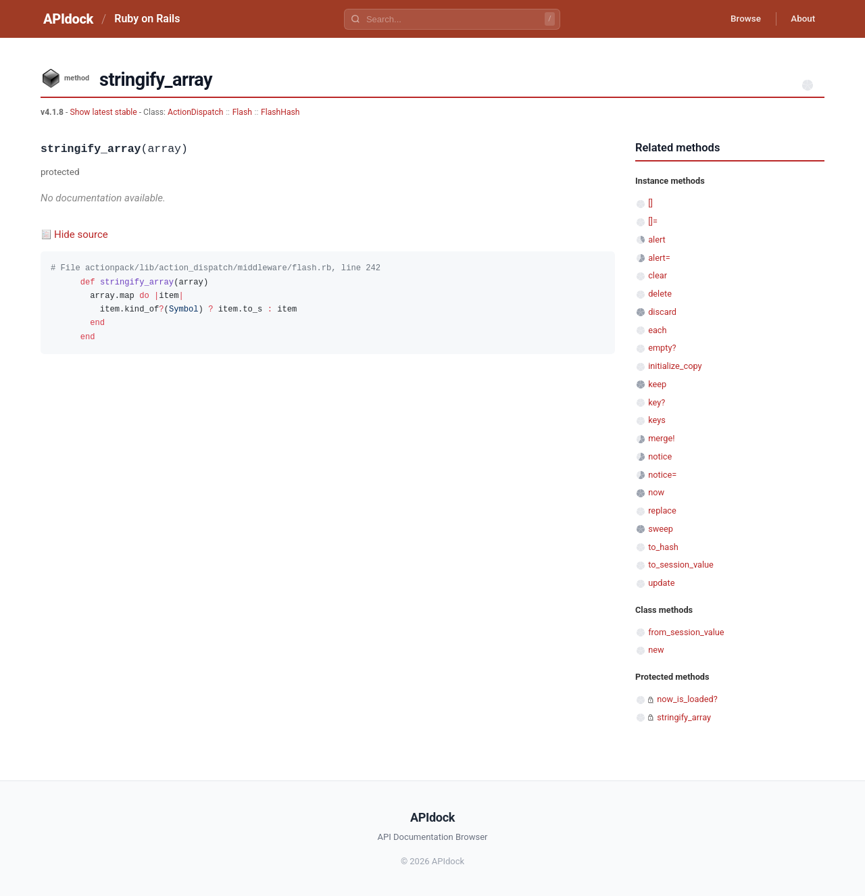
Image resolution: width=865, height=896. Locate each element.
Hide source (81, 234)
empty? (662, 348)
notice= (662, 475)
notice (660, 456)
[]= (653, 221)
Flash (242, 112)
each (657, 330)
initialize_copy (674, 366)
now (656, 492)
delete (660, 294)
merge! (661, 438)
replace (662, 510)
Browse (740, 19)
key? (656, 402)
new (656, 650)
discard (662, 312)
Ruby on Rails (147, 18)
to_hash (663, 547)
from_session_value (686, 632)
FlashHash (280, 112)
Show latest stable (104, 112)
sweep (660, 529)
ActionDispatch (195, 112)
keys (657, 420)
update (661, 583)
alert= (659, 258)
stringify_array (684, 717)
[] (650, 203)
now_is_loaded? (687, 699)
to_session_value (681, 564)
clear (657, 275)
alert (657, 239)
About (801, 19)
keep (657, 384)
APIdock (68, 19)
